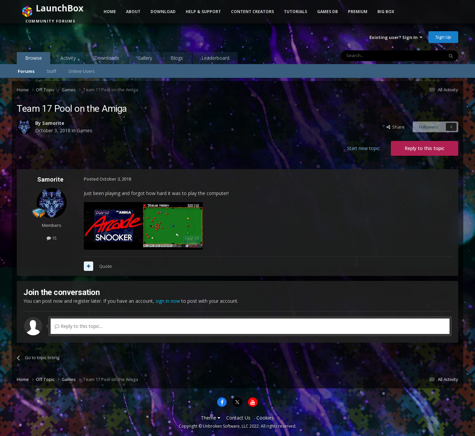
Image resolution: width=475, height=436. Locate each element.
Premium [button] (357, 11)
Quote (105, 266)
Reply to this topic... (79, 326)
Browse (33, 59)
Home (110, 11)
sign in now (168, 301)
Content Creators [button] (252, 11)
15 (52, 238)
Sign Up (443, 37)
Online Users (81, 71)
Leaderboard (215, 58)
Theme (210, 418)
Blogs (177, 58)
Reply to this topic (424, 148)
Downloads (106, 58)
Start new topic (363, 148)
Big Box (385, 11)
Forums (26, 71)
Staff (51, 71)
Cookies (265, 418)
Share (396, 127)
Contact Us (238, 418)
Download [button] (163, 11)
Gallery (144, 58)
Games (84, 130)
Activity (68, 58)
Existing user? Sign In (395, 37)
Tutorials (295, 11)
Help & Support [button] (203, 11)
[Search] (376, 55)
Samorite (53, 123)
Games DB (327, 11)
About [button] (133, 11)
